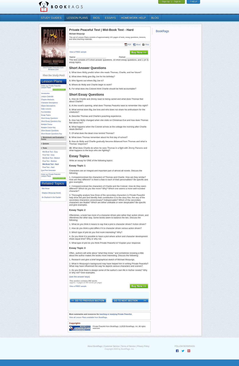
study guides (51, 17)
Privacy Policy (143, 346)
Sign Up (165, 1)
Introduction (45, 93)
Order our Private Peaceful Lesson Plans (50, 86)
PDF (127, 45)
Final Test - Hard (48, 167)
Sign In (177, 1)
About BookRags (94, 346)
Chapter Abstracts (47, 100)
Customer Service (111, 346)
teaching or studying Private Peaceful (115, 314)
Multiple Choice (46, 124)
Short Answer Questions (50, 131)
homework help (133, 17)
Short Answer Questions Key (51, 134)
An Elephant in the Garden (51, 197)
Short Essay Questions (49, 118)
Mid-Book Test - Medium (51, 158)
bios (96, 17)
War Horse (46, 188)
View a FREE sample (78, 52)
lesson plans (77, 17)
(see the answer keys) (79, 276)
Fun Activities (46, 112)
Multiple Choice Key (48, 127)
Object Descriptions (48, 106)
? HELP (193, 1)
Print (145, 45)
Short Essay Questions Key (51, 121)
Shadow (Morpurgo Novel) (51, 193)
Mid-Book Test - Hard (51, 164)
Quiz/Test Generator (48, 170)
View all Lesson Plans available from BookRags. (88, 317)
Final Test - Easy (49, 155)
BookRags (162, 31)
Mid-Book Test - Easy (50, 152)
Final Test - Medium (50, 161)
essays (110, 17)
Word (136, 45)
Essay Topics (46, 115)
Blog (155, 17)
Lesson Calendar (47, 96)
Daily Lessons (46, 109)
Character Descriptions (49, 103)
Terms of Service (128, 346)
